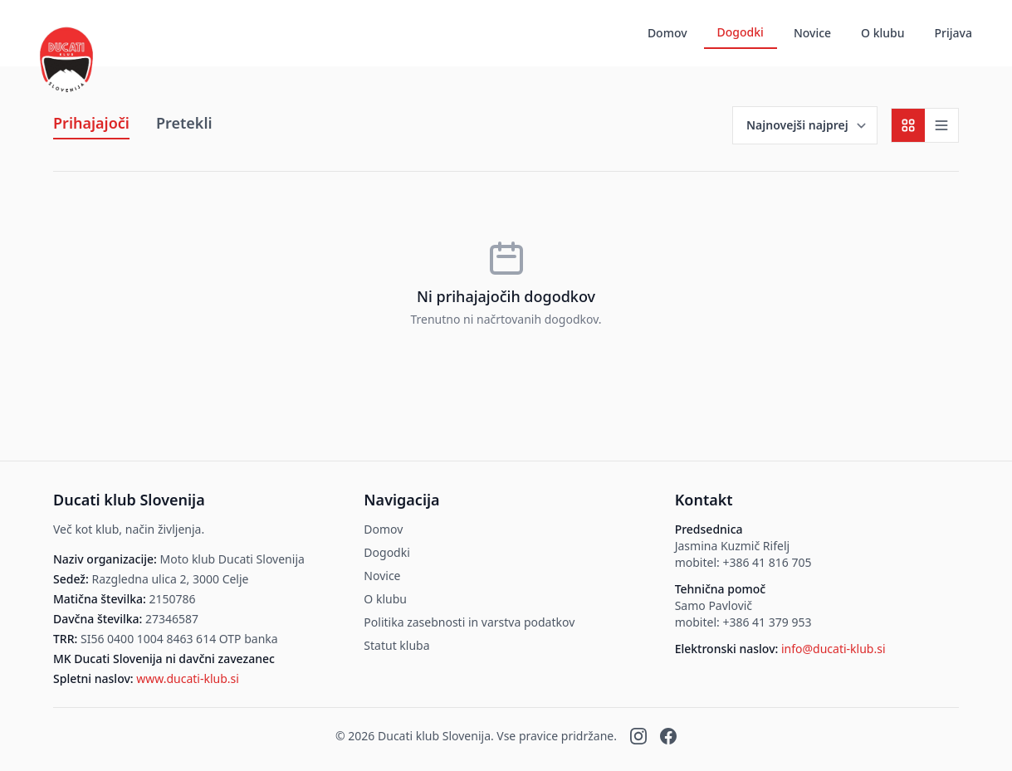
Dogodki (740, 32)
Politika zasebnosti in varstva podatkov (469, 622)
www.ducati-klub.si (187, 678)
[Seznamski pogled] (941, 125)
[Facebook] (668, 736)
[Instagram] (638, 736)
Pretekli (184, 123)
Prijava (953, 33)
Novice (812, 33)
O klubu (882, 33)
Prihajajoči (91, 123)
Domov (667, 33)
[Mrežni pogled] (908, 125)
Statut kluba (396, 645)
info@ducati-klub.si (833, 648)
